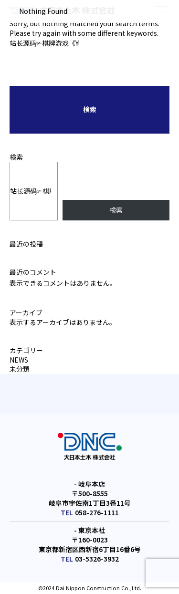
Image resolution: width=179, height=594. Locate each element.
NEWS (19, 360)
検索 (16, 157)
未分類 (20, 369)
